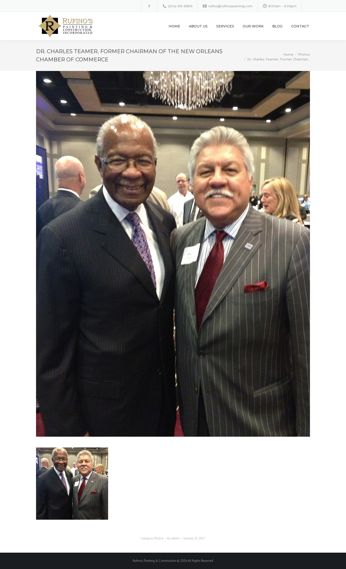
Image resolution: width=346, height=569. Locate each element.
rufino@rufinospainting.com (227, 6)
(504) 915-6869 (177, 6)
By (173, 538)
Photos (159, 538)
